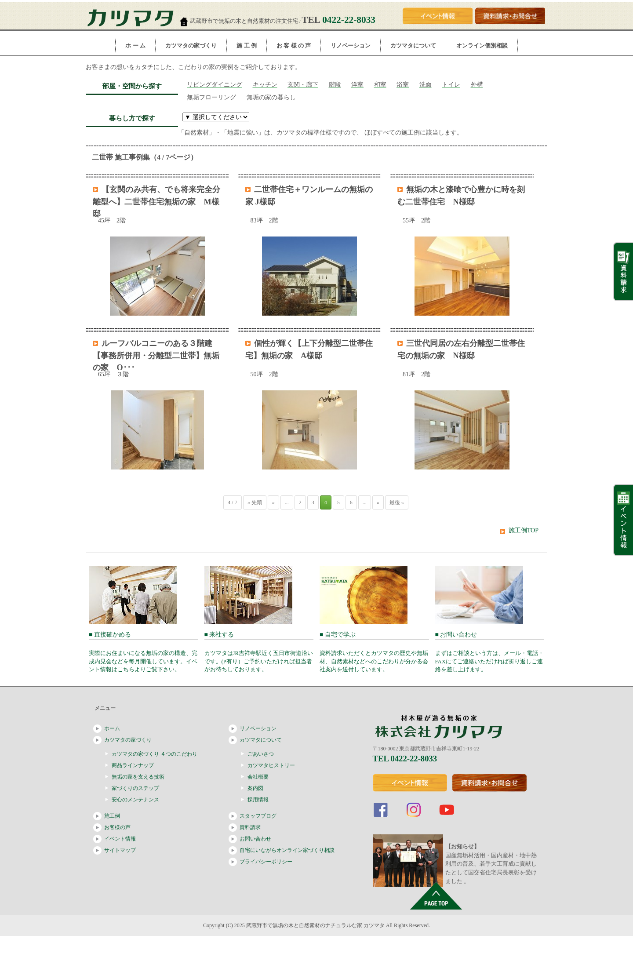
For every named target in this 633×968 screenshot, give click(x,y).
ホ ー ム (135, 45)
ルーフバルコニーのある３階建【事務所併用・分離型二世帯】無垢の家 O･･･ (156, 355)
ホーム (112, 728)
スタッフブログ (258, 816)
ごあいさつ (260, 754)
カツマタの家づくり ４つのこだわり (154, 754)
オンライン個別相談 (482, 45)
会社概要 (258, 777)
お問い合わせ (255, 839)
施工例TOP (523, 530)
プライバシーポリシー (266, 862)
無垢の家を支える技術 (138, 777)
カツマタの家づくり (191, 45)
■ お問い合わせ (490, 652)
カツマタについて (413, 45)
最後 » (396, 502)
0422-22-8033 (348, 20)
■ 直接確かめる (143, 652)
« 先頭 (254, 502)
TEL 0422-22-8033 (405, 758)
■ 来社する (259, 652)
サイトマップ (120, 850)
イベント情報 (120, 839)
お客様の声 (117, 827)
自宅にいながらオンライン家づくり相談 (287, 850)
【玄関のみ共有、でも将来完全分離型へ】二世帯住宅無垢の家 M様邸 (156, 201)
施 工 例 (246, 45)
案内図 (255, 788)
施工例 (112, 816)
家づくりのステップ (135, 788)
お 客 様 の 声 (293, 45)
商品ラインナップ (133, 765)
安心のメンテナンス (135, 800)
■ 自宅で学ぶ (374, 652)
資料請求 (250, 827)
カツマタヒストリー (271, 765)
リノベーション (351, 45)
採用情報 (258, 800)
